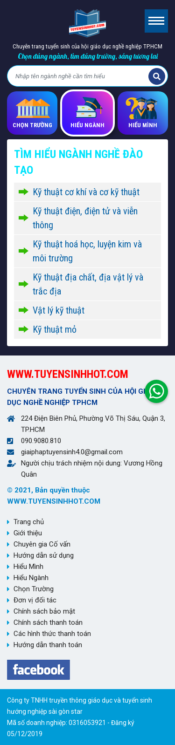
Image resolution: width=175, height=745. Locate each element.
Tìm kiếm (156, 76)
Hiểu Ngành (31, 578)
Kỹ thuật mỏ (55, 329)
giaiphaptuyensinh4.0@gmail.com (72, 452)
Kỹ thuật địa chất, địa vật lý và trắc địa (88, 284)
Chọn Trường (34, 589)
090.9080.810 (41, 441)
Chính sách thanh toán (48, 622)
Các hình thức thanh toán (52, 633)
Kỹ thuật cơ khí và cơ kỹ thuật (86, 192)
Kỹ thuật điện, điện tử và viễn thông (85, 218)
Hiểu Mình (28, 566)
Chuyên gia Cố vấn (42, 544)
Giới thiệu (28, 533)
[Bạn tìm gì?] (79, 76)
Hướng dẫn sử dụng (44, 555)
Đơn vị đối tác (35, 600)
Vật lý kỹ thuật (58, 310)
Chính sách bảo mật (44, 611)
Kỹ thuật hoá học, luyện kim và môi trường (87, 251)
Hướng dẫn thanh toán (48, 645)
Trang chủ (29, 522)
